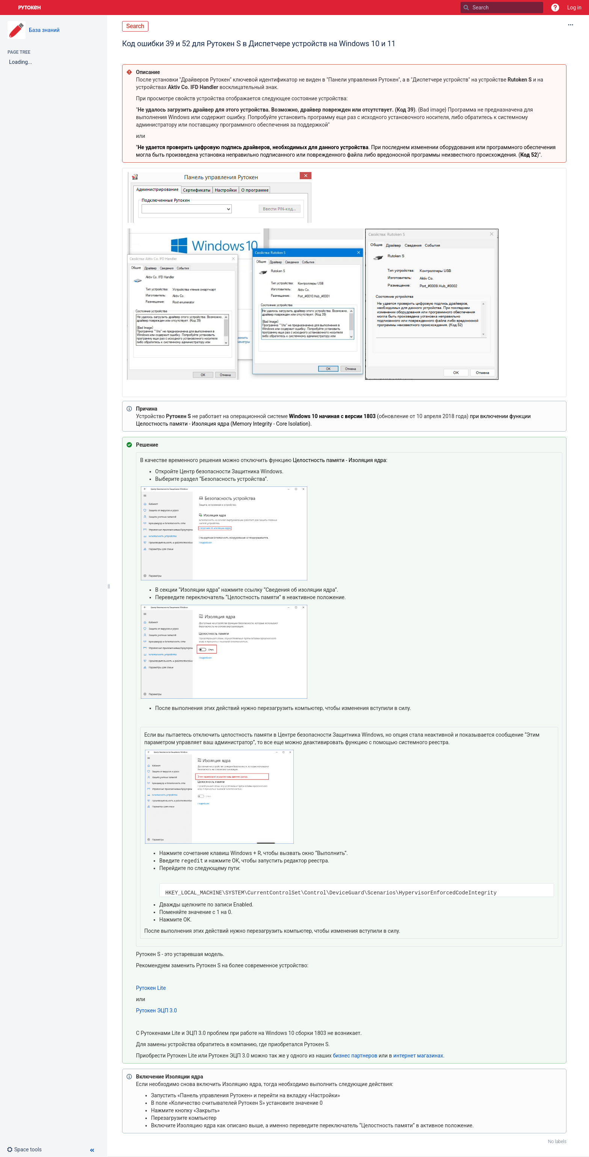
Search (135, 26)
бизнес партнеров (355, 1056)
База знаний (44, 30)
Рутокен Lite (151, 988)
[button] (555, 7)
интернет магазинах (418, 1056)
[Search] (466, 8)
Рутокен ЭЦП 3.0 (156, 1010)
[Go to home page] (30, 7)
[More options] (570, 24)
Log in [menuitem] (574, 8)
